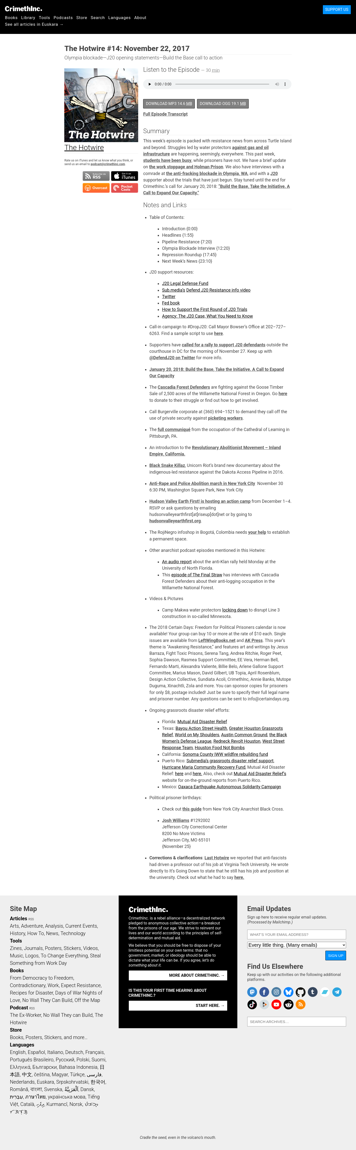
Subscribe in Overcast (96, 188)
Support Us (336, 9)
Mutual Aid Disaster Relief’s (260, 773)
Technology (73, 933)
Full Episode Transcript (165, 114)
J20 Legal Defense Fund (185, 283)
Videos (90, 948)
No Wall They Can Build (47, 1000)
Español (36, 1052)
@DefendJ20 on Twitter (172, 357)
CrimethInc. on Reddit (288, 1004)
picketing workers (225, 418)
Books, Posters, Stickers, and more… (49, 1037)
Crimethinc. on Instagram (276, 992)
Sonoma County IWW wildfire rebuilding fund (225, 754)
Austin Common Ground (244, 734)
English (18, 1052)
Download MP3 (169, 103)
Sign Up (335, 955)
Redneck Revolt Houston (236, 741)
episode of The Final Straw (196, 574)
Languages (119, 17)
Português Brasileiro (31, 1060)
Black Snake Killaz (167, 465)
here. (197, 773)
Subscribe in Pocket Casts (124, 188)
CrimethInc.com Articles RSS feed (301, 1004)
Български (44, 1067)
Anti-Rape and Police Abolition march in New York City (202, 483)
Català (27, 1104)
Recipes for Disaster (31, 993)
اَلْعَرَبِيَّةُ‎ (71, 1089)
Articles (18, 918)
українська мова (66, 1097)
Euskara (45, 1082)
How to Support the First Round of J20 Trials (204, 309)
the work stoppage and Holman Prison (186, 166)
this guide (191, 809)
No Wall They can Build (68, 1015)
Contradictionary (27, 985)
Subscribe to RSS (96, 176)
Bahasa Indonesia (78, 1067)
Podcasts (63, 17)
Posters (53, 948)
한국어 (97, 1082)
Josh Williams (175, 820)
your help (257, 532)
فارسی (94, 1074)
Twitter (168, 296)
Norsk (75, 1104)
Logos (32, 956)
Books (11, 17)
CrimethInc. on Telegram (337, 992)
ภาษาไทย (35, 1097)
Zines (16, 948)
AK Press (254, 640)
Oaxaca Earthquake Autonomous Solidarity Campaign (229, 786)
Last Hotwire (216, 857)
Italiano (55, 1052)
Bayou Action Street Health (201, 728)
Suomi (98, 1060)
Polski (82, 1060)
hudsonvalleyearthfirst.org (175, 520)
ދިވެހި (40, 1104)
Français (94, 1052)
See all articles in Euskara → (34, 24)
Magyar (60, 1074)
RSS (31, 919)
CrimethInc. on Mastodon (252, 992)
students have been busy (167, 160)
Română (19, 1089)
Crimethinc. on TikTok (252, 1004)
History (17, 933)
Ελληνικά (20, 1067)
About (140, 17)
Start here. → (210, 1005)
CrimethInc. (23, 8)
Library (28, 17)
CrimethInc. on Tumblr (313, 992)
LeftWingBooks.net (216, 640)
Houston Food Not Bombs (220, 747)
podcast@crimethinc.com (108, 164)
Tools (44, 17)
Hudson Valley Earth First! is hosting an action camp (199, 501)
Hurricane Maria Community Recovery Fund (203, 767)
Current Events (81, 926)
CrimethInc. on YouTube (276, 1004)
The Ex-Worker (25, 1015)
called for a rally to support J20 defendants (223, 344)
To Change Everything (64, 956)
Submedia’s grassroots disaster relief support (229, 760)
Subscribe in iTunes (124, 176)
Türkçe (77, 1074)
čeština (41, 1074)
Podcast (19, 1008)
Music (16, 956)
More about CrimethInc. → (197, 975)
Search (98, 17)
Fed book (171, 303)
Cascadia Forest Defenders (184, 387)
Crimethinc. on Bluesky (288, 992)
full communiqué (174, 429)
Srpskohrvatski (72, 1082)
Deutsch (74, 1052)
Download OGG (223, 103)
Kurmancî (56, 1104)
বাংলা (36, 1089)
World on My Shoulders (197, 734)
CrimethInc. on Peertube (264, 1004)
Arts (14, 926)
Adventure (32, 926)
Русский (65, 1060)
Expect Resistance (81, 985)
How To (35, 933)
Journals (33, 948)
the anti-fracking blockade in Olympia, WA (207, 173)
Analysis (54, 926)
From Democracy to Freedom (41, 978)
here (218, 333)
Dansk (87, 1089)
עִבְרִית (16, 1097)
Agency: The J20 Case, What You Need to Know (207, 316)
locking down (235, 610)
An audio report (177, 561)
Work (53, 985)
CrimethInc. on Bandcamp (325, 992)
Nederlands (22, 1082)
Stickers (72, 948)
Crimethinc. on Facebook (264, 992)
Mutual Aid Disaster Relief (202, 721)
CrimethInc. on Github (301, 992)
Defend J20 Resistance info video (218, 290)
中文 (27, 1074)
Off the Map (87, 1000)
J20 (274, 173)
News (52, 933)
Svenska (53, 1089)
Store (81, 17)
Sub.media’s (173, 290)
